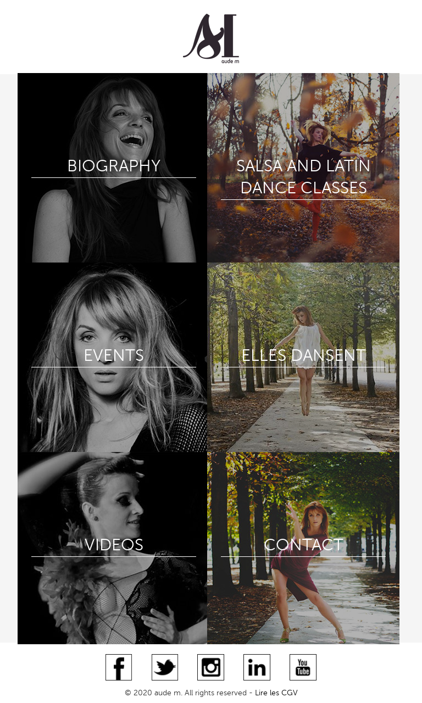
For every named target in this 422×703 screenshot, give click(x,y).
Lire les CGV (276, 693)
